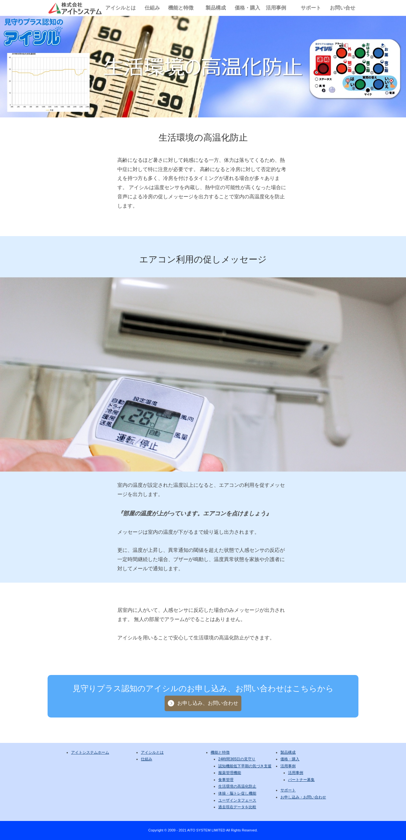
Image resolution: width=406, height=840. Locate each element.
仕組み (152, 7)
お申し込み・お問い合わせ (303, 797)
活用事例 (276, 7)
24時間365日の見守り (236, 759)
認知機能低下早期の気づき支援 (245, 766)
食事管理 (225, 779)
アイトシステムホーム (90, 752)
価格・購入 (247, 7)
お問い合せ (342, 7)
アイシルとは (120, 7)
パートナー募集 (301, 779)
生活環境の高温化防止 (237, 786)
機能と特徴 (180, 7)
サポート (311, 7)
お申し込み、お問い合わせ (207, 703)
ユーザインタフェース (237, 800)
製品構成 (216, 7)
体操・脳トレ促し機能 (237, 793)
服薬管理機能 (229, 773)
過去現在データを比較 (237, 807)
